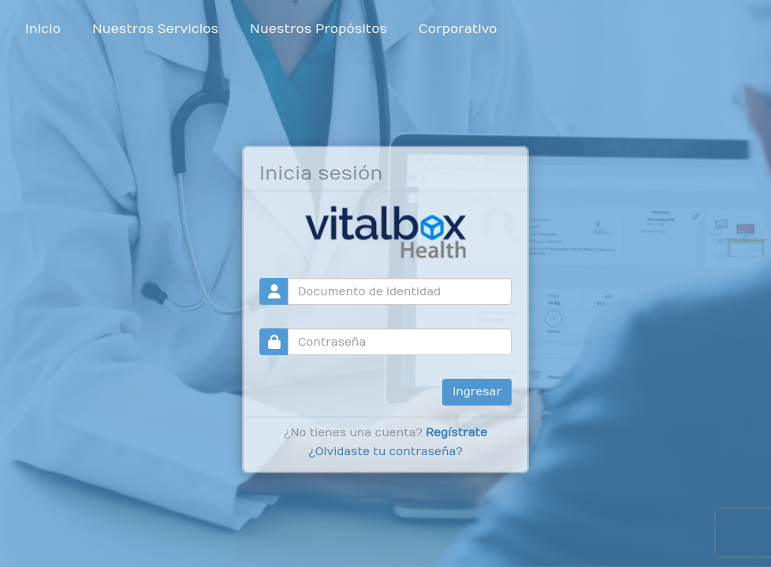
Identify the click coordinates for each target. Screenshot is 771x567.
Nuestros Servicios (155, 29)
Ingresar (477, 391)
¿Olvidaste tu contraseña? (385, 451)
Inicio (43, 29)
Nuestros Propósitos (318, 29)
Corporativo (458, 29)
